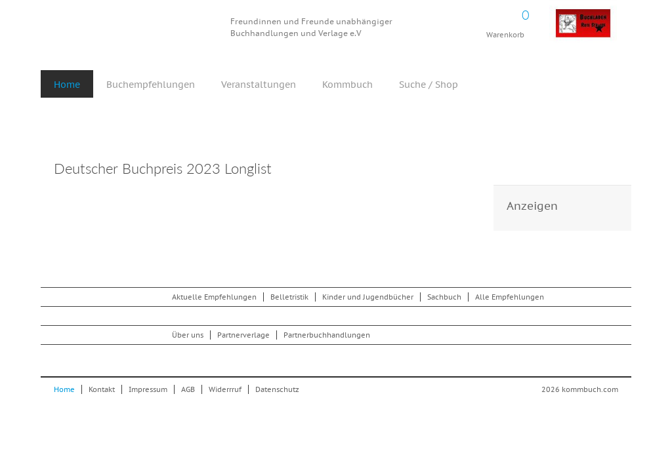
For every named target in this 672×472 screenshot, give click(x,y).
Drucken (460, 170)
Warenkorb (505, 19)
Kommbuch (135, 27)
